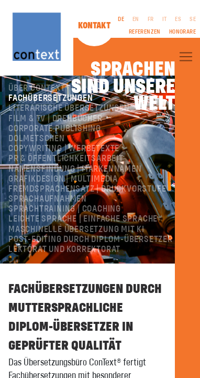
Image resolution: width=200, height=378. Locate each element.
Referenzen (145, 32)
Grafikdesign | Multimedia (63, 179)
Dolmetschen (36, 138)
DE (121, 19)
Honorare (182, 32)
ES (178, 19)
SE (193, 19)
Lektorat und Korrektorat (64, 249)
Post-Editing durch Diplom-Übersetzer (90, 239)
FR (151, 19)
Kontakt (94, 25)
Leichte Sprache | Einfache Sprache (83, 219)
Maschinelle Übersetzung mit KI (76, 229)
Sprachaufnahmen (47, 199)
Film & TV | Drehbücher (55, 118)
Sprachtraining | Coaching (64, 209)
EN (135, 19)
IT (164, 19)
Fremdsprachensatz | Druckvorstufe (87, 189)
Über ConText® (39, 88)
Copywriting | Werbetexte (63, 148)
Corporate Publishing (54, 128)
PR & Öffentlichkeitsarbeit (66, 158)
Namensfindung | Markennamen (75, 169)
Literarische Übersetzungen (69, 108)
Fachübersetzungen (50, 98)
